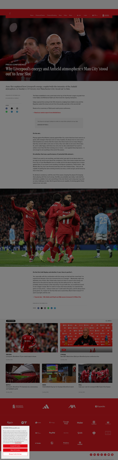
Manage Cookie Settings (15, 455)
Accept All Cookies (15, 447)
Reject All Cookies (15, 451)
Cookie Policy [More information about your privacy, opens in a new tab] (18, 444)
